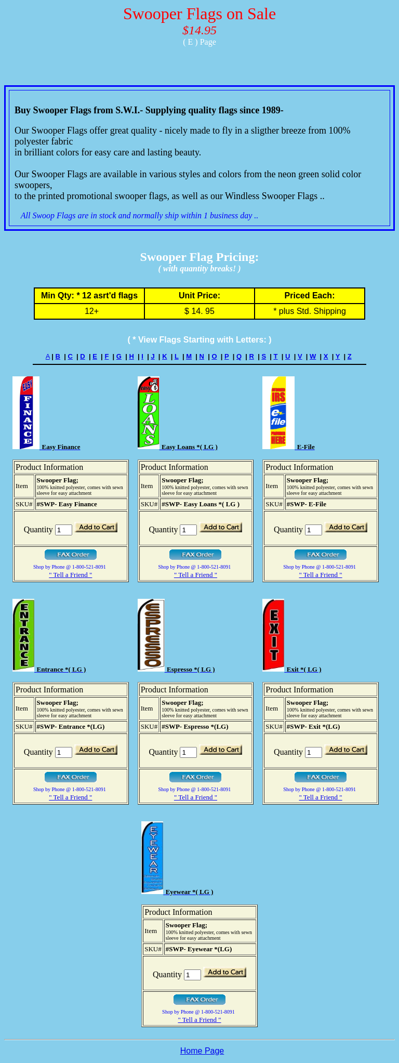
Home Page (202, 1050)
